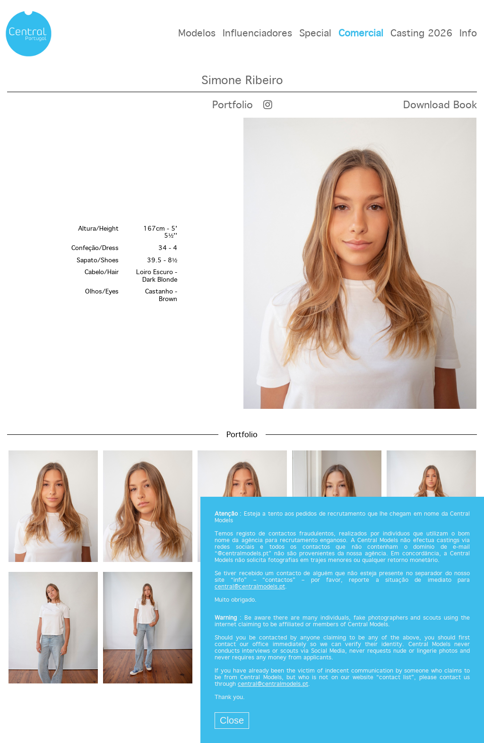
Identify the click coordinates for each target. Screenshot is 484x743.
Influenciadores (257, 34)
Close (232, 720)
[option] (242, 264)
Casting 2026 (421, 34)
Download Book (440, 105)
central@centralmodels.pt (250, 587)
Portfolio (232, 105)
